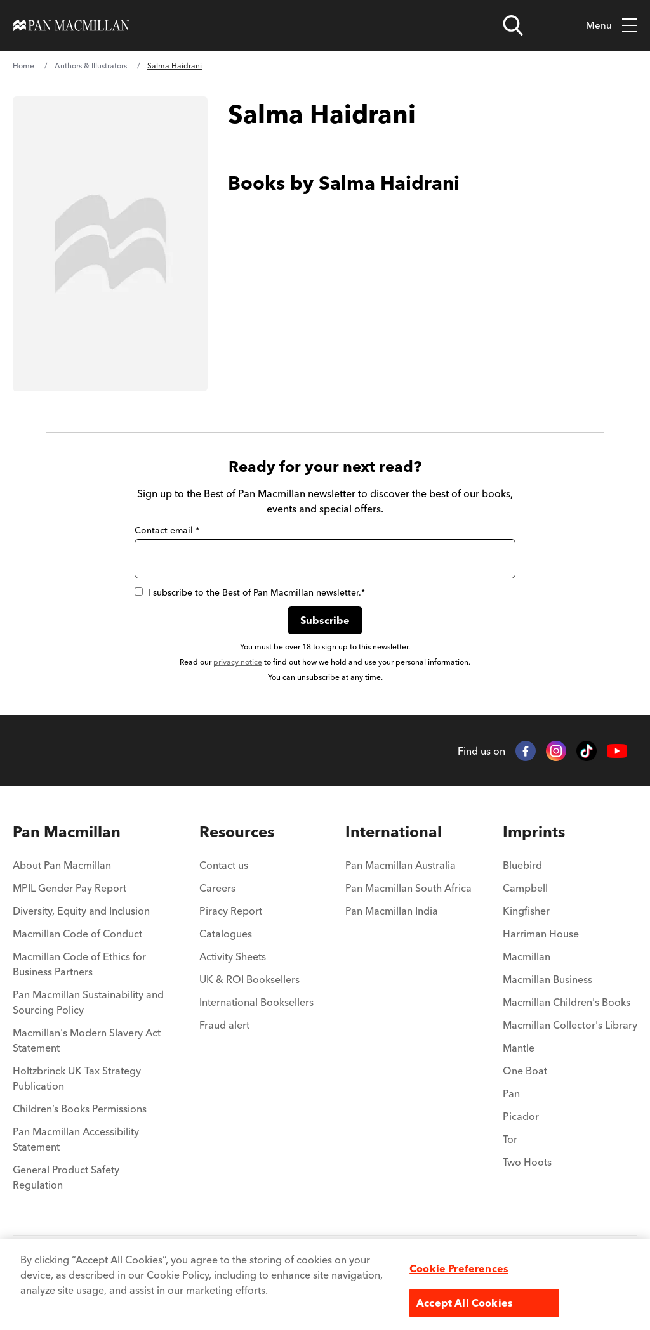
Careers (217, 888)
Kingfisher (526, 910)
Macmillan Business (547, 979)
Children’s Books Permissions (80, 1108)
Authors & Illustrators (91, 65)
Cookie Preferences (458, 1268)
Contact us (223, 865)
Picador (521, 1116)
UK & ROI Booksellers (249, 979)
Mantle (518, 1047)
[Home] (71, 25)
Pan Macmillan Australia (400, 865)
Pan (511, 1093)
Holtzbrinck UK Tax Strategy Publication (77, 1078)
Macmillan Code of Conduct (77, 933)
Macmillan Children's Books (566, 1002)
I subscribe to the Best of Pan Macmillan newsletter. (250, 592)
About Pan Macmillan (62, 865)
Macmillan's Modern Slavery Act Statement (87, 1040)
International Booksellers (256, 1002)
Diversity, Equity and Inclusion (81, 910)
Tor (510, 1139)
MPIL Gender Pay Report (69, 888)
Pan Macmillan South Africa (408, 888)
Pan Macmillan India (391, 910)
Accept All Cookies (464, 1302)
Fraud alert (224, 1025)
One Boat (525, 1070)
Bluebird (522, 865)
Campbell (525, 888)
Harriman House (541, 933)
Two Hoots (527, 1162)
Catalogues (225, 933)
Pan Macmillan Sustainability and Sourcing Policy (88, 1002)
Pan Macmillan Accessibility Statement (76, 1139)
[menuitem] (90, 832)
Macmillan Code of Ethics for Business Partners (79, 964)
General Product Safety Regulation (66, 1177)
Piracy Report (230, 910)
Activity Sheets (232, 956)
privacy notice (237, 662)
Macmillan (526, 956)
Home (23, 65)
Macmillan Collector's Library (570, 1025)
